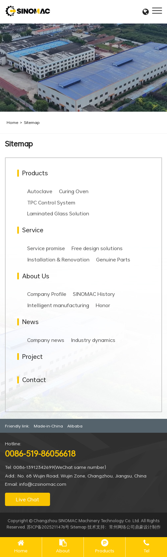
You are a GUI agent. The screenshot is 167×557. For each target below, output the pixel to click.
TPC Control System (51, 202)
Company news (45, 340)
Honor (103, 305)
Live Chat (27, 499)
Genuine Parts (113, 259)
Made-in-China (48, 426)
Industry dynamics (93, 340)
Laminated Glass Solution (58, 213)
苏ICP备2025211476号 (48, 527)
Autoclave (39, 191)
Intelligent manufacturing (58, 305)
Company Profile (46, 294)
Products (104, 550)
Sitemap (32, 122)
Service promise (46, 248)
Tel (146, 550)
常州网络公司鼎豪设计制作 (135, 527)
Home (12, 122)
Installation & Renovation (58, 259)
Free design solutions (97, 248)
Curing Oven (73, 191)
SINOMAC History (94, 294)
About (63, 550)
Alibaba (75, 426)
